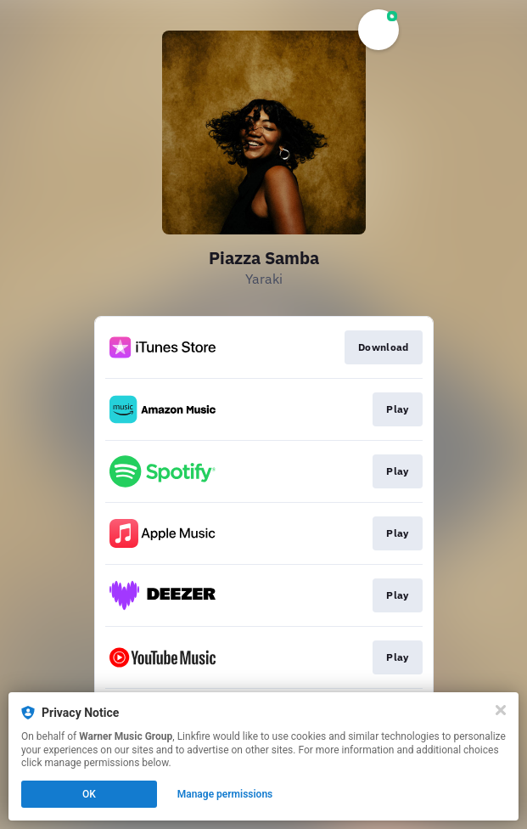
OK (89, 794)
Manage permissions (225, 794)
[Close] (500, 710)
